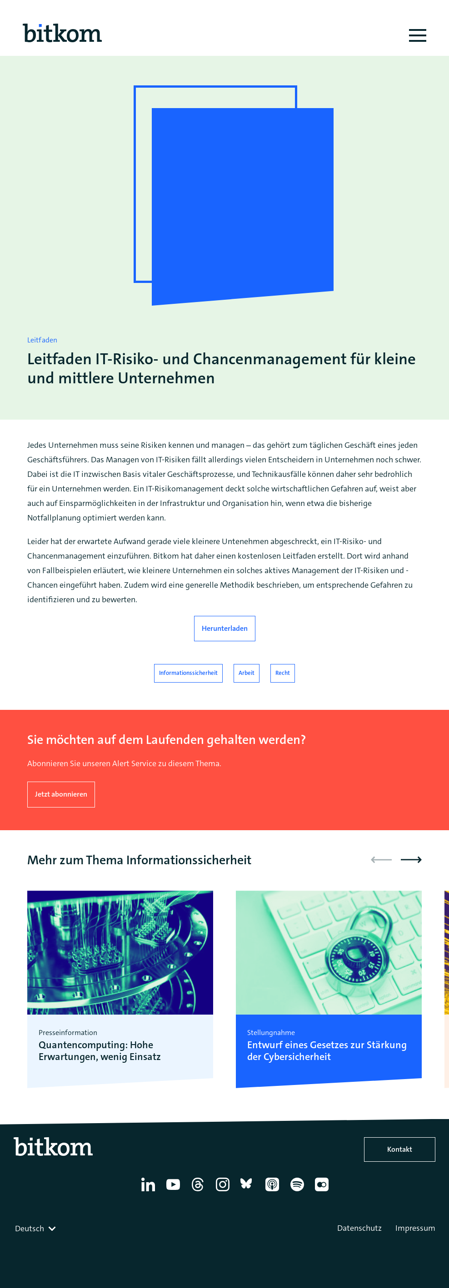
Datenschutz (359, 1228)
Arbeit (246, 673)
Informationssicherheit (188, 673)
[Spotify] (298, 1191)
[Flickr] (323, 1191)
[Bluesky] (248, 1191)
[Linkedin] (149, 1191)
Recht (282, 673)
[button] (411, 860)
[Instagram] (224, 1191)
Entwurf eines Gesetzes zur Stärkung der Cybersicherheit (327, 1051)
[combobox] (36, 1228)
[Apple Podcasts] (273, 1191)
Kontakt (399, 1149)
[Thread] (199, 1191)
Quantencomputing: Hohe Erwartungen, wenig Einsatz (100, 1051)
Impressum (415, 1228)
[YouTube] (174, 1191)
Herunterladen (225, 628)
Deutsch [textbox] (29, 1228)
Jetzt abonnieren (61, 794)
